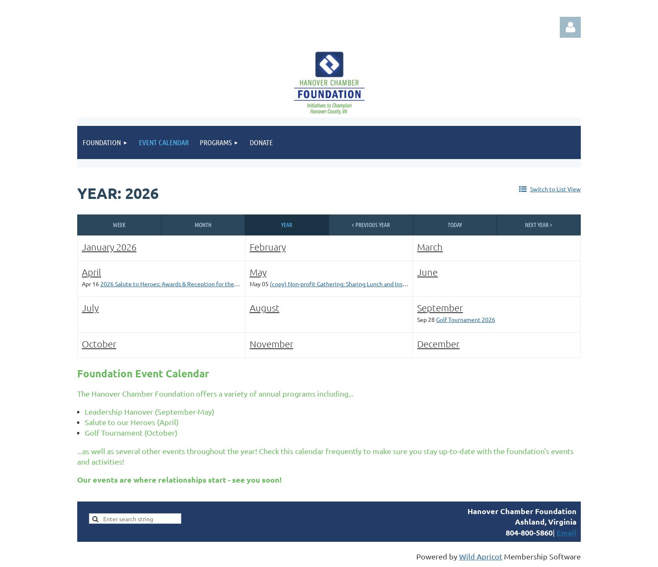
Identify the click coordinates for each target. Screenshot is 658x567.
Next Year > (538, 224)
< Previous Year (371, 224)
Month (203, 224)
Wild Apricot (480, 556)
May (258, 272)
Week (119, 224)
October (99, 343)
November (271, 343)
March (430, 246)
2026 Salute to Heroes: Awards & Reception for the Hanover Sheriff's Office (199, 283)
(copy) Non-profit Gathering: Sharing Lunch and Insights (343, 283)
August (264, 307)
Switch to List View (555, 189)
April (91, 272)
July (90, 307)
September (440, 307)
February (268, 246)
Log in (570, 27)
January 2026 (109, 246)
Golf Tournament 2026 (465, 319)
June (427, 272)
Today (455, 224)
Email (566, 532)
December (438, 343)
